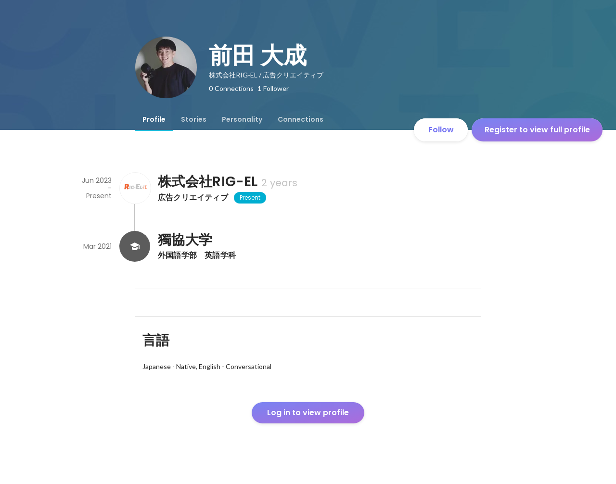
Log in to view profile (308, 412)
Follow (441, 129)
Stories (193, 119)
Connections (300, 119)
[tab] (154, 119)
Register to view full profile (537, 129)
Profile (154, 119)
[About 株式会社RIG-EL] (134, 188)
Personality (242, 119)
